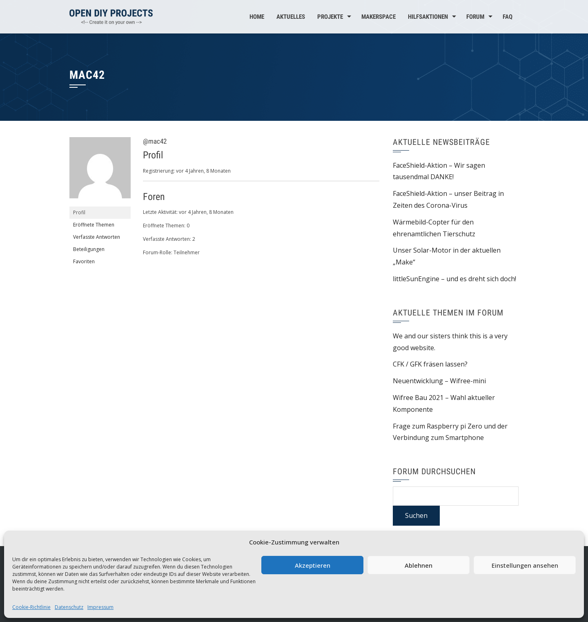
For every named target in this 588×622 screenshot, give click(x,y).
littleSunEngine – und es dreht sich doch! (454, 278)
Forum (475, 16)
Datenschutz (69, 607)
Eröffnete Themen (93, 224)
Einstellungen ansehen (525, 565)
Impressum (100, 607)
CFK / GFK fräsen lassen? (430, 364)
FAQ (507, 16)
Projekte (330, 16)
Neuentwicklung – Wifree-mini (439, 380)
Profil (79, 212)
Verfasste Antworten (96, 236)
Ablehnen (418, 565)
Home (256, 16)
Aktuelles (290, 16)
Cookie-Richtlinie (31, 607)
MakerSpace (378, 16)
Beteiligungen (89, 249)
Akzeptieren (312, 565)
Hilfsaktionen (428, 16)
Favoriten (84, 261)
